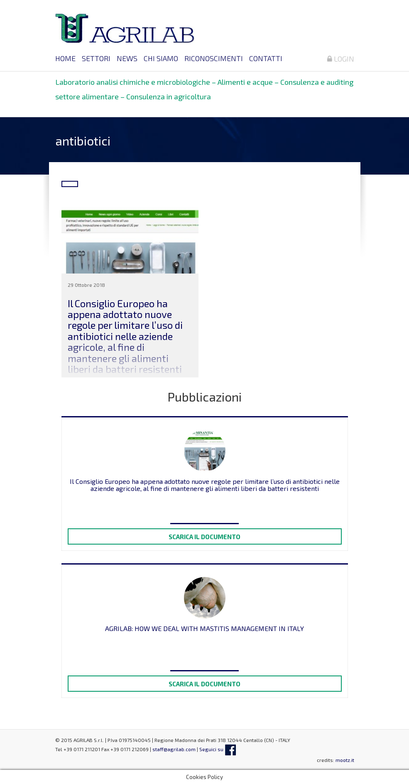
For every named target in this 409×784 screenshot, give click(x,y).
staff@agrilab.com (174, 749)
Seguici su (217, 749)
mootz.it (345, 760)
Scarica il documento (204, 536)
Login (340, 58)
